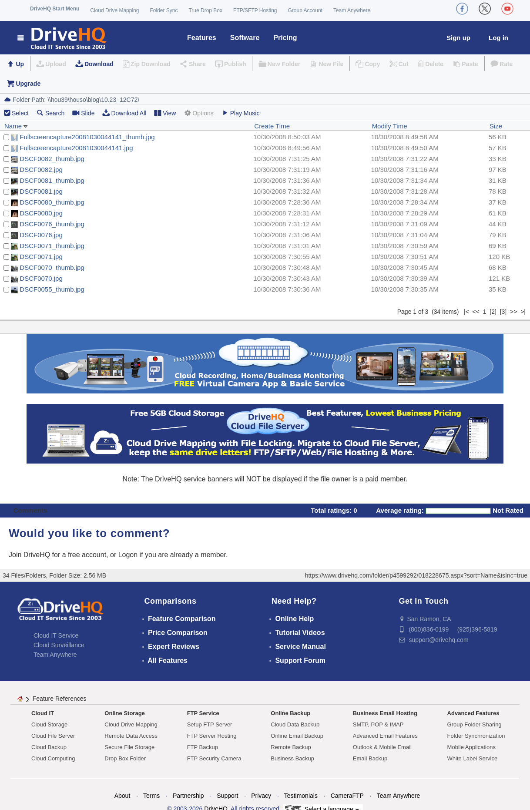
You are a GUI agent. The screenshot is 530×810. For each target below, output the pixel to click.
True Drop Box (205, 10)
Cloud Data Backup (295, 724)
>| (523, 311)
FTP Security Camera (214, 758)
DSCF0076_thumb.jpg (52, 224)
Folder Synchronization (476, 736)
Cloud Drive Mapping (114, 10)
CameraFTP (347, 795)
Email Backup (370, 758)
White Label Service (472, 758)
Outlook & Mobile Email (382, 747)
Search (50, 113)
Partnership (188, 795)
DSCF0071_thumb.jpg (52, 245)
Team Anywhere (351, 10)
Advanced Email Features (385, 736)
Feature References (60, 698)
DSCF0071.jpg (41, 256)
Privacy (261, 795)
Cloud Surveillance (59, 645)
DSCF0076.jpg (41, 235)
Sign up (458, 37)
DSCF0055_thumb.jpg (52, 289)
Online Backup (290, 713)
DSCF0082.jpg (41, 169)
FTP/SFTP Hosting (255, 10)
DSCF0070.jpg (41, 278)
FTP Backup (202, 747)
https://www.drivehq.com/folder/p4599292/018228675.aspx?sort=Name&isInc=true (416, 575)
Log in (498, 37)
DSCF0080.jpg (41, 213)
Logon (128, 554)
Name (16, 126)
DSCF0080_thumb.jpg (52, 202)
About (122, 795)
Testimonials (301, 795)
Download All (124, 113)
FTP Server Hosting (212, 736)
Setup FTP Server (209, 724)
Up (20, 63)
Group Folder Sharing (474, 724)
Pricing (285, 37)
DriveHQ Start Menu (54, 9)
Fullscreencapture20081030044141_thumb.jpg (87, 137)
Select (20, 113)
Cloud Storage (49, 724)
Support (227, 795)
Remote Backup (291, 747)
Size (496, 126)
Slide (83, 113)
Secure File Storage (129, 747)
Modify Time (389, 126)
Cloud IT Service (56, 635)
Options (198, 113)
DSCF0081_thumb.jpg (52, 180)
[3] (503, 311)
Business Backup (292, 758)
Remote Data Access (130, 736)
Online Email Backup (297, 736)
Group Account (305, 10)
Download (99, 63)
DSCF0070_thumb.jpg (52, 267)
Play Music (240, 113)
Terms (151, 795)
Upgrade (28, 83)
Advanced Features (473, 713)
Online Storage (124, 713)
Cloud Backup (49, 747)
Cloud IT (42, 713)
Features (201, 37)
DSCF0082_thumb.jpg (52, 158)
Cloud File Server (53, 736)
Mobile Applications (471, 747)
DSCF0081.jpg (41, 191)
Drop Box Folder (125, 758)
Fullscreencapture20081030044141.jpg (76, 147)
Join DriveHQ (30, 554)
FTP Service (203, 713)
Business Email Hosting (385, 713)
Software (245, 37)
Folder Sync (164, 10)
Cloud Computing (53, 758)
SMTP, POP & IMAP (378, 724)
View (165, 113)
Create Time (272, 126)
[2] (493, 311)
